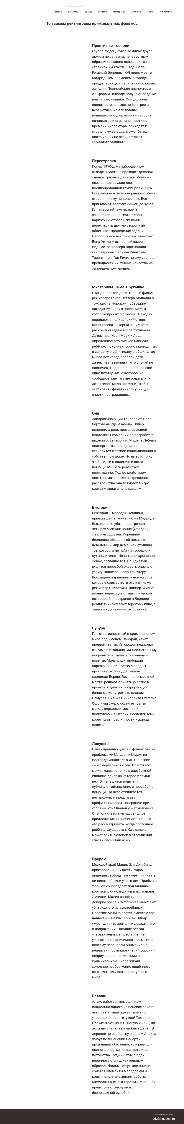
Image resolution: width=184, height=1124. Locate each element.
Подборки (74, 3)
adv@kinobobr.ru (164, 1118)
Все (92, 3)
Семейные (136, 12)
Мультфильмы (131, 3)
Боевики (57, 12)
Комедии (102, 12)
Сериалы (154, 3)
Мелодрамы (119, 12)
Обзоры (55, 3)
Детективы (73, 12)
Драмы (88, 12)
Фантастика (166, 12)
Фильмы (108, 3)
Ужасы (150, 12)
